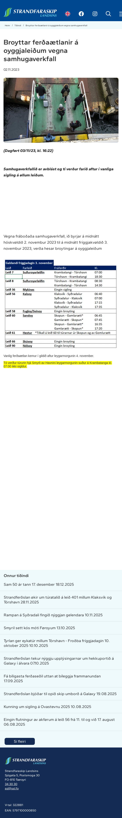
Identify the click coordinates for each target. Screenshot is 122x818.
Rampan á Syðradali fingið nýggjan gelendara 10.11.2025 (53, 615)
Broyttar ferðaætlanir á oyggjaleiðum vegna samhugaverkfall (56, 25)
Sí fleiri (20, 741)
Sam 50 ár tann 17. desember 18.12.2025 (39, 584)
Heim (7, 25)
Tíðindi (17, 25)
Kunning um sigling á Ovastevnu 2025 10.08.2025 (47, 706)
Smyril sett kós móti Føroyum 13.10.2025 (39, 627)
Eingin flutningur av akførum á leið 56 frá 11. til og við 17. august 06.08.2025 (59, 722)
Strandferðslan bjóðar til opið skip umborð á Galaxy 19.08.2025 (60, 693)
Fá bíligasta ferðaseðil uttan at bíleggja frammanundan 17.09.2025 (52, 678)
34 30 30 (11, 784)
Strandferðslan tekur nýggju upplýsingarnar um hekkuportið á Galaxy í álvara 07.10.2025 (59, 661)
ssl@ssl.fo (12, 788)
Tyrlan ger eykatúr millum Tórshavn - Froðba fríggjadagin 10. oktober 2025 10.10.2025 (57, 643)
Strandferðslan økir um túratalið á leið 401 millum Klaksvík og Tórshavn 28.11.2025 (58, 599)
